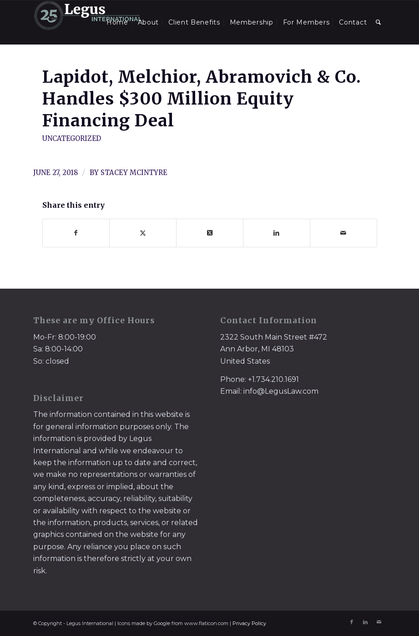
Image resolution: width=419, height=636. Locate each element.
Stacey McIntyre (134, 172)
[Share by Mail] (343, 233)
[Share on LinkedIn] (276, 233)
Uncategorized (71, 139)
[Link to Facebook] (351, 622)
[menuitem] (117, 22)
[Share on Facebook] (76, 233)
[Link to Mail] (379, 622)
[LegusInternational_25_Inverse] (87, 22)
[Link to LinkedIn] (365, 622)
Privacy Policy (249, 623)
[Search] (378, 22)
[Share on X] (143, 233)
